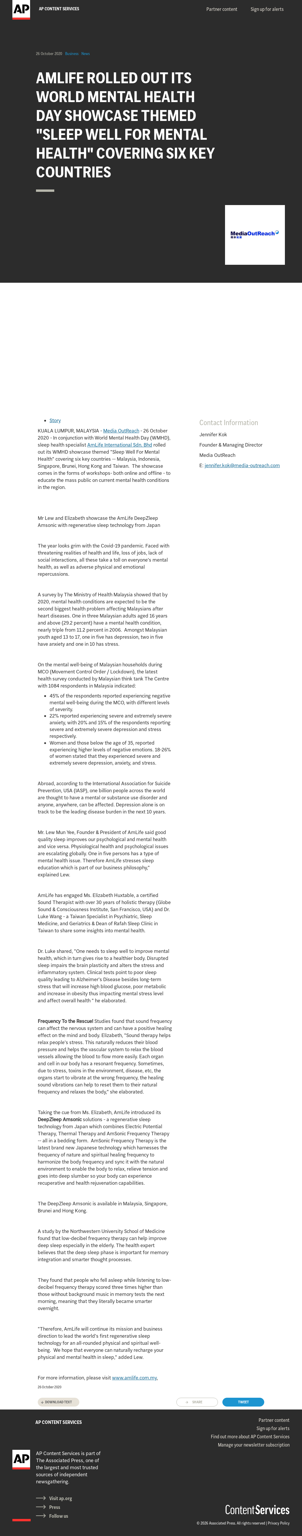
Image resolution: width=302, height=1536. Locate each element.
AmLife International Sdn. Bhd (119, 445)
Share (197, 1401)
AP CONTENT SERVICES (58, 1422)
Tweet (243, 1401)
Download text (58, 1401)
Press (54, 1507)
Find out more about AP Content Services (250, 1436)
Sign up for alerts (267, 9)
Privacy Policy (279, 1523)
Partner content (221, 9)
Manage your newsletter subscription (254, 1445)
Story (55, 420)
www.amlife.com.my (134, 1377)
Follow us (58, 1516)
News (85, 53)
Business (71, 53)
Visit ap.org (60, 1498)
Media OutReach (121, 430)
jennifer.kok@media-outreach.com (242, 465)
